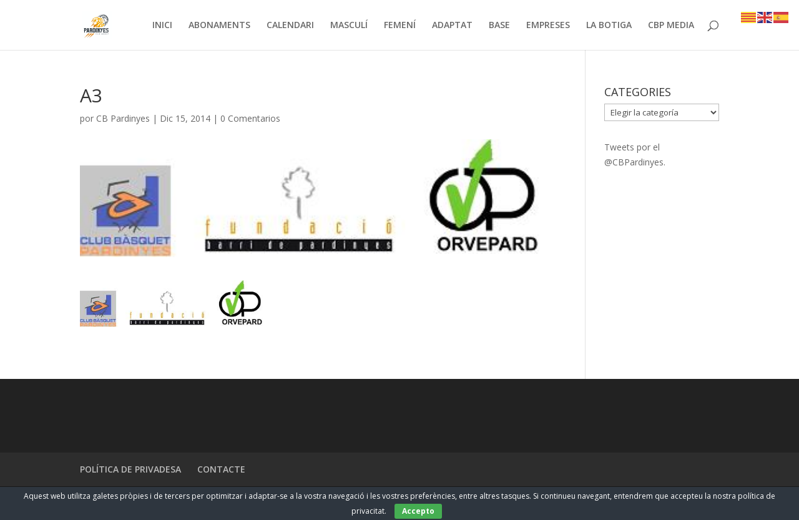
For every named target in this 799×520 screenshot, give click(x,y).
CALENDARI (290, 26)
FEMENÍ (400, 26)
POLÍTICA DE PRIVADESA (130, 469)
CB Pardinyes (123, 118)
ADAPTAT (452, 26)
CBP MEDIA (671, 26)
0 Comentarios (250, 118)
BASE (499, 26)
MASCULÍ (349, 26)
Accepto (418, 511)
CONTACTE (221, 469)
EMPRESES (548, 26)
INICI (162, 26)
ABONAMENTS (219, 26)
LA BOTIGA (609, 26)
